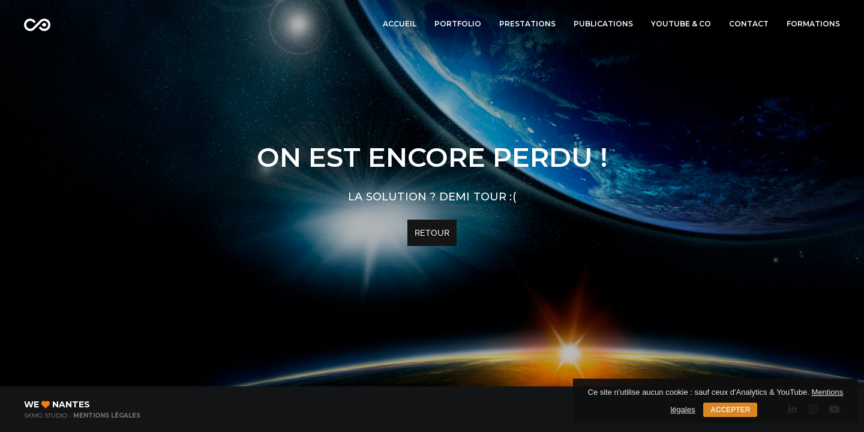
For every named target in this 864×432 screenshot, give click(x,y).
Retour (432, 233)
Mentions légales (106, 415)
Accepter (730, 410)
